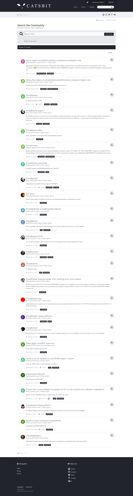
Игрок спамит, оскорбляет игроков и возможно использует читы (53, 60)
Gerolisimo (29, 318)
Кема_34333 (29, 97)
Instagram (72, 472)
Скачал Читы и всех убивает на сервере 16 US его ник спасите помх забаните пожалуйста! (65, 389)
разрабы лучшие (31, 148)
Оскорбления (31, 145)
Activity (92, 7)
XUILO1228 (29, 423)
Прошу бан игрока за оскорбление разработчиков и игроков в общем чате (58, 80)
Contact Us (29, 487)
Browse (83, 7)
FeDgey (28, 165)
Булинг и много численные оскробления (43, 420)
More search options (30, 41)
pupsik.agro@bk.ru (31, 62)
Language (20, 487)
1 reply (41, 187)
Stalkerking (29, 330)
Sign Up (111, 2)
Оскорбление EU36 (34, 236)
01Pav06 (28, 281)
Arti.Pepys (29, 407)
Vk (70, 481)
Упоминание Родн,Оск (35, 374)
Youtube (71, 469)
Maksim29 (29, 300)
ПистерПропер (30, 196)
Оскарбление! (32, 251)
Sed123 (28, 254)
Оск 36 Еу (30, 194)
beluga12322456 (31, 345)
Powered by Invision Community (25, 491)
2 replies (39, 104)
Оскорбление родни (34, 110)
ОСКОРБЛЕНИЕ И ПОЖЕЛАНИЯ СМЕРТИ (43, 209)
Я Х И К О (29, 238)
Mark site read (111, 20)
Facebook (72, 478)
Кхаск (28, 438)
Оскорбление (31, 95)
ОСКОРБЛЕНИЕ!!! (33, 436)
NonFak (28, 376)
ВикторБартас (30, 82)
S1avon (28, 132)
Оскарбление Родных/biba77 (38, 405)
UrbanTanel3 (29, 266)
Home (75, 7)
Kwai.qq (28, 361)
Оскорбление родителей (36, 163)
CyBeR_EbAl (29, 223)
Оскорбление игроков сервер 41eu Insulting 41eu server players (53, 279)
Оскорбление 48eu (34, 130)
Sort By (110, 52)
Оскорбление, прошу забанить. (39, 316)
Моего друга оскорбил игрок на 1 (40, 343)
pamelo (28, 211)
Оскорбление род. (34, 298)
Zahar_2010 (29, 113)
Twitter (71, 475)
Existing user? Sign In (99, 2)
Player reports (52, 62)
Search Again (109, 34)
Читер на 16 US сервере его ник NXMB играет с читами (50, 358)
